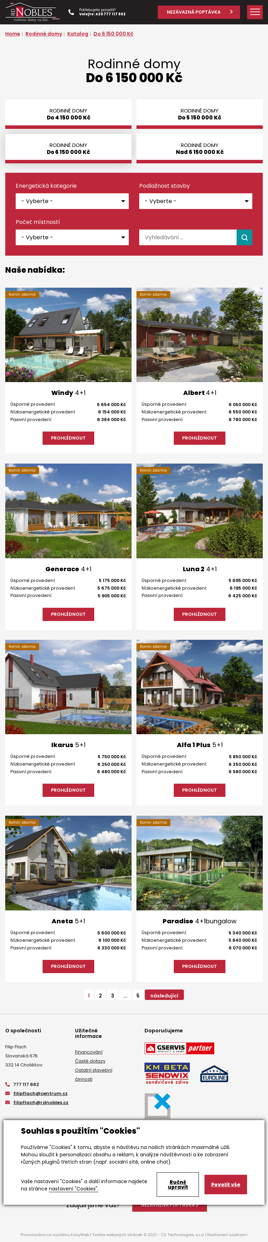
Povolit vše (225, 1184)
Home (12, 33)
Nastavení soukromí (227, 1234)
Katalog (77, 33)
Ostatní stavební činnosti (93, 1074)
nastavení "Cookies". (73, 1188)
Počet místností (38, 222)
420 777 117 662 (110, 14)
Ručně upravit (178, 1184)
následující (164, 995)
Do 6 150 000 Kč (113, 33)
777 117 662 (22, 1084)
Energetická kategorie (46, 186)
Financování (89, 1052)
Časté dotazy (90, 1061)
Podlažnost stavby (164, 186)
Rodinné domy (43, 33)
